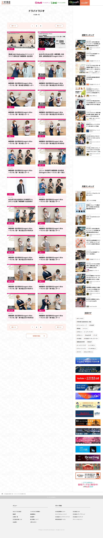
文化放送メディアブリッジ (79, 514)
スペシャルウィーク (82, 325)
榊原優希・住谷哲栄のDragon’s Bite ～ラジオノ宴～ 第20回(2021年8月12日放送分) (20, 288)
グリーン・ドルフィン (77, 519)
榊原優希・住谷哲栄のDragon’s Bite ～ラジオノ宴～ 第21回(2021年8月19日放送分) (20, 259)
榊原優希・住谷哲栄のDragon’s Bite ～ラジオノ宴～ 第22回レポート (51, 200)
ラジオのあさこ (92, 348)
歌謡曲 (78, 328)
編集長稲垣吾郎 (81, 342)
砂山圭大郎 (88, 335)
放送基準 (32, 517)
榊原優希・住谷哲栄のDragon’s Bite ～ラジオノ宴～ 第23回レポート (20, 171)
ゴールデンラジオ (81, 345)
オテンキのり (80, 318)
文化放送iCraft (76, 511)
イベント (85, 328)
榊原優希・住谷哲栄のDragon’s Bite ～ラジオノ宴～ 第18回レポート (51, 317)
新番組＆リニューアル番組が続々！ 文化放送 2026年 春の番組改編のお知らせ (93, 206)
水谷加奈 (92, 325)
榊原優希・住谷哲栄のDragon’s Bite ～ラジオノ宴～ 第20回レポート (51, 258)
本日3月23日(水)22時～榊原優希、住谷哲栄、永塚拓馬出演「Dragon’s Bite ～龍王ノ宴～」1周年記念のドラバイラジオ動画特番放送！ (51, 57)
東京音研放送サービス (60, 519)
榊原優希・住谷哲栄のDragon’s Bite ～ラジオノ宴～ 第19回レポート (51, 287)
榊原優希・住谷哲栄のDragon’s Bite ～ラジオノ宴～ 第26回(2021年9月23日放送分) (51, 85)
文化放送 (79, 338)
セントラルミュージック (61, 514)
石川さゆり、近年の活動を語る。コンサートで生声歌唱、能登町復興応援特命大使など (93, 43)
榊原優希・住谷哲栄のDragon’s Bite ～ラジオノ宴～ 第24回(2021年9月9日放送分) (51, 143)
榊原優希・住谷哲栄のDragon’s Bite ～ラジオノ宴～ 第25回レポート (20, 113)
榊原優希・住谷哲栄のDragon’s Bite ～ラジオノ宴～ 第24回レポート (20, 142)
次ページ (59, 26)
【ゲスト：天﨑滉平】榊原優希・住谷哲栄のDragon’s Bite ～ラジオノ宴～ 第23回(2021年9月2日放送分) (52, 172)
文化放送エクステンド (78, 517)
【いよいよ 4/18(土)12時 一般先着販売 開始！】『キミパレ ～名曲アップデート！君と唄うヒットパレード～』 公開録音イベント (93, 69)
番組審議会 (32, 514)
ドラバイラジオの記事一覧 (19, 494)
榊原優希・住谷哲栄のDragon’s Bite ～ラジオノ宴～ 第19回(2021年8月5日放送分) (21, 318)
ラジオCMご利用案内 (35, 511)
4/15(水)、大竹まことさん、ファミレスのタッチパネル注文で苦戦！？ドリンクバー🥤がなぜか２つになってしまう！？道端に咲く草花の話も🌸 (93, 151)
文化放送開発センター (60, 511)
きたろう (79, 352)
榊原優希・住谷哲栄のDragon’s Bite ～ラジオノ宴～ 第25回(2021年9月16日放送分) (51, 114)
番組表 (14, 514)
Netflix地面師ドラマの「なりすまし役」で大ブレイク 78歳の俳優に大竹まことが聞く (93, 277)
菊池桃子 (90, 342)
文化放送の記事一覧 (8, 494)
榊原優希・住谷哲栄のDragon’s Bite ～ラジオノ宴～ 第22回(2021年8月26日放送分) (20, 230)
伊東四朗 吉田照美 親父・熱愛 (84, 322)
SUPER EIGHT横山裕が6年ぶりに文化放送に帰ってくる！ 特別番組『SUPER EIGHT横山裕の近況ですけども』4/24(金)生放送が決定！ (93, 104)
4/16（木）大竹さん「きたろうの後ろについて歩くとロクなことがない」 (93, 138)
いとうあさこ (92, 345)
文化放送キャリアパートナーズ (62, 517)
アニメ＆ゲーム (42, 3)
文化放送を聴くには (17, 519)
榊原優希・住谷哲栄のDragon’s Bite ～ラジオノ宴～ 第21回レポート (51, 229)
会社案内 (15, 522)
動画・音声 (10, 49)
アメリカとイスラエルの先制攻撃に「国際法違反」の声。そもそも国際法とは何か (93, 265)
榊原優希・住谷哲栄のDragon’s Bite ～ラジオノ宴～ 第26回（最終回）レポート (21, 85)
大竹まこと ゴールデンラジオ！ (85, 332)
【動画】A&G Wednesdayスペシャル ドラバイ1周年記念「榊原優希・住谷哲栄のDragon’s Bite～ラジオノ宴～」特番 (21, 56)
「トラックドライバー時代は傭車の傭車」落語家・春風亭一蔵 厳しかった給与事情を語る (93, 114)
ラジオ (95, 335)
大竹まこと (79, 335)
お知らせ (41, 49)
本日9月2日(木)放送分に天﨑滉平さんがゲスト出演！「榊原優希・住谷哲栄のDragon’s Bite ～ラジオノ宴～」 (20, 201)
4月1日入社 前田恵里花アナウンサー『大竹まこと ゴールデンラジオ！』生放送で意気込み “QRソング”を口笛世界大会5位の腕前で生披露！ (93, 244)
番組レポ (11, 78)
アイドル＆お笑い (58, 3)
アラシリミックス (81, 348)
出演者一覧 (15, 517)
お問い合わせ (33, 522)
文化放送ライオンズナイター (91, 338)
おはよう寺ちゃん (88, 352)
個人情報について (34, 519)
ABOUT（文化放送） (17, 511)
